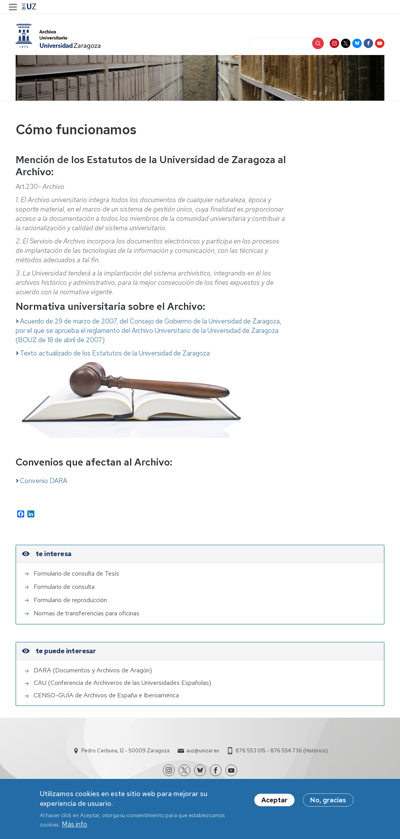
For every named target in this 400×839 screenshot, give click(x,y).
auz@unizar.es (202, 750)
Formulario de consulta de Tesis (76, 573)
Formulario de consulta (64, 587)
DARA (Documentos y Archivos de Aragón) (93, 670)
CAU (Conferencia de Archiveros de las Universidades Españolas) (122, 683)
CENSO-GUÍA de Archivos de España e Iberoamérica (106, 695)
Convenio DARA (43, 480)
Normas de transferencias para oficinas (86, 613)
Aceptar (274, 803)
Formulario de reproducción (70, 600)
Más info (74, 827)
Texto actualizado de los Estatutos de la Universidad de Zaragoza (113, 353)
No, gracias (328, 803)
